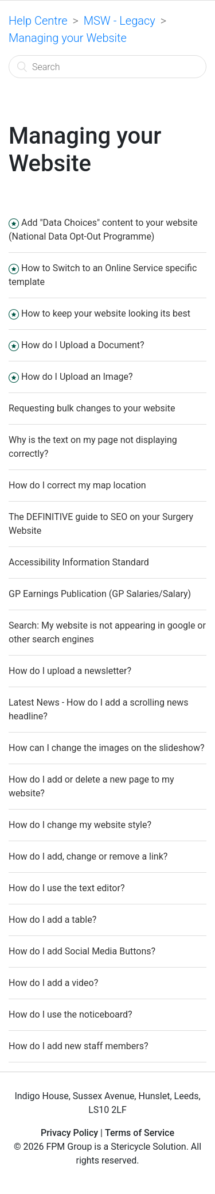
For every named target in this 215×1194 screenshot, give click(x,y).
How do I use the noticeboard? (70, 1014)
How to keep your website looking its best (105, 313)
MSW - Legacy (119, 21)
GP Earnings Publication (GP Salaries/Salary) (100, 593)
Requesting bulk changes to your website (92, 408)
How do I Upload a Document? (82, 345)
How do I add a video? (53, 982)
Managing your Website (68, 38)
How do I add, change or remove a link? (88, 856)
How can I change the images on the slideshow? (106, 747)
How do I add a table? (52, 919)
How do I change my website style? (80, 824)
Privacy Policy (69, 1132)
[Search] (107, 66)
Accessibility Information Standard (79, 562)
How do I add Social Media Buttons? (82, 951)
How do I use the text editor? (66, 888)
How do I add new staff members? (78, 1046)
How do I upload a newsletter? (70, 670)
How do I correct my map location (77, 485)
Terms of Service (139, 1132)
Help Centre (38, 21)
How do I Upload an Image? (77, 376)
